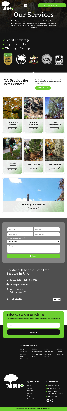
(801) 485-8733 (57, 5)
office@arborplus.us (19, 284)
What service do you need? (16, 238)
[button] (25, 5)
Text (44, 5)
